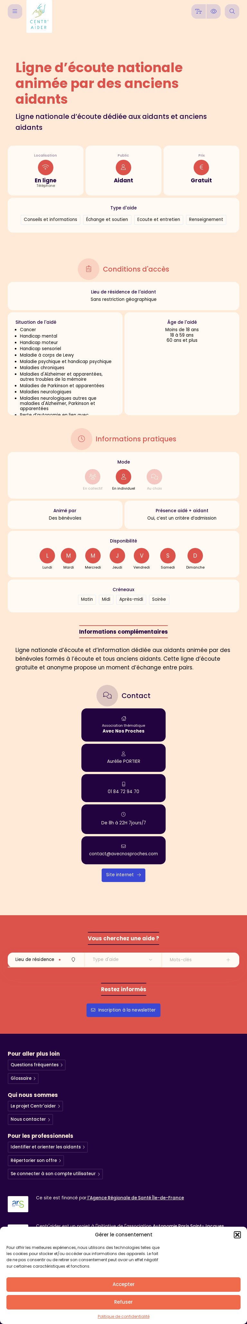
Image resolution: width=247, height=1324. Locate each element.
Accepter (124, 1284)
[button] (237, 1235)
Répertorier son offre (34, 1160)
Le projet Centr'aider (34, 1106)
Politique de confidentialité (124, 1316)
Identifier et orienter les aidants (47, 1147)
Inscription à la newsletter (123, 1009)
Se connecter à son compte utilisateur (54, 1174)
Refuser (123, 1302)
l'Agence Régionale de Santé (136, 1198)
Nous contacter (29, 1119)
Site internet (123, 874)
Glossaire (21, 1078)
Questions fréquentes (35, 1064)
